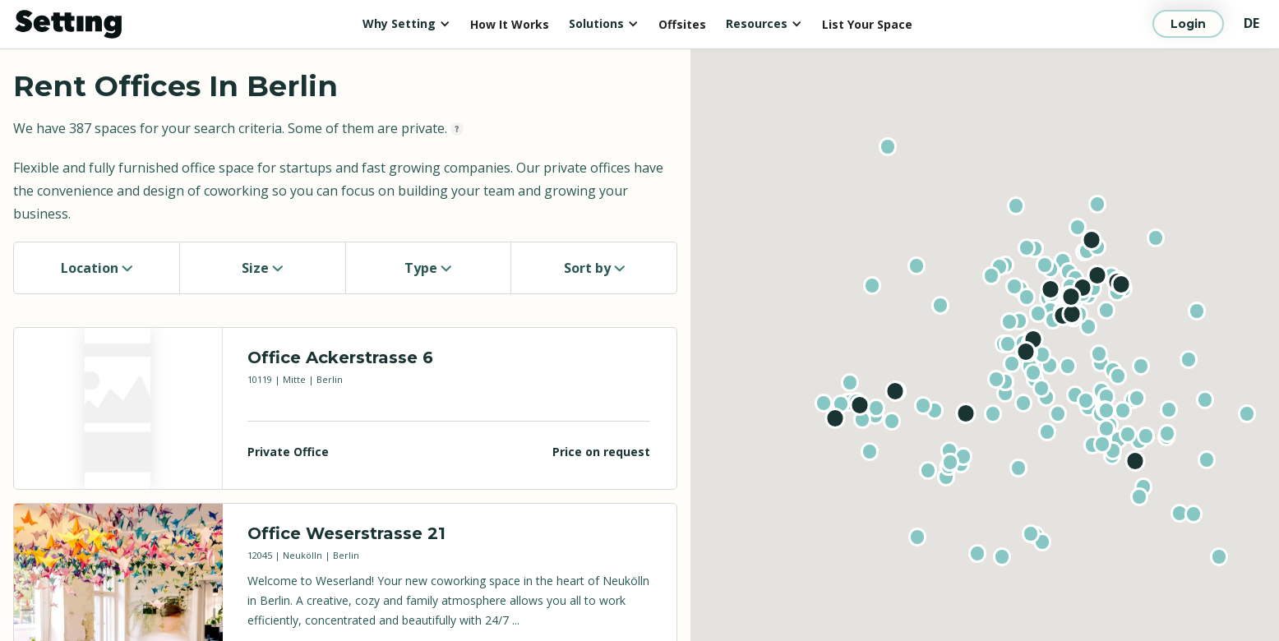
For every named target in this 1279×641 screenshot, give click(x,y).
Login (1188, 23)
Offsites (682, 24)
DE (1251, 23)
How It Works (509, 24)
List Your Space (867, 24)
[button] (406, 24)
